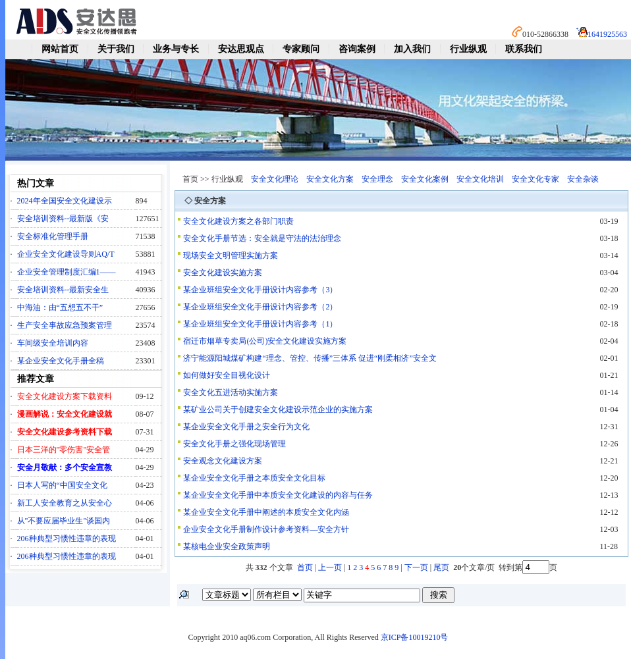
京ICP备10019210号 (415, 637)
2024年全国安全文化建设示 (64, 200)
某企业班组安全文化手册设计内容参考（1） (260, 324)
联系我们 (523, 49)
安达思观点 (241, 49)
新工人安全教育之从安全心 (64, 503)
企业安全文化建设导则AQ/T (66, 254)
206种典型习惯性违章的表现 (66, 538)
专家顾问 (301, 49)
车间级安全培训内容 (52, 343)
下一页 (416, 567)
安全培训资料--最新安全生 (63, 289)
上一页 (330, 567)
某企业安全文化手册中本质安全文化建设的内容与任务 (278, 495)
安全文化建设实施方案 (222, 272)
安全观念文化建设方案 (222, 460)
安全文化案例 (425, 179)
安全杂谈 (583, 179)
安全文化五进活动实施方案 (230, 392)
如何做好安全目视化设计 (226, 375)
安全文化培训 (480, 179)
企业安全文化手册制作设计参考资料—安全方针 (266, 529)
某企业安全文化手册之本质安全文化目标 (254, 478)
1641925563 (607, 34)
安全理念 (377, 179)
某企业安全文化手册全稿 (60, 360)
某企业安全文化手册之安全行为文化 (246, 426)
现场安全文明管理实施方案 (230, 255)
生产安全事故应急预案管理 (64, 325)
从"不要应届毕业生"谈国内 (64, 520)
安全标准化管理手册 (52, 236)
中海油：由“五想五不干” (60, 307)
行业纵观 (468, 49)
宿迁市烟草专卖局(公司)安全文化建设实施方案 (264, 341)
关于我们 (115, 49)
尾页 (442, 567)
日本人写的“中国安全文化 (62, 485)
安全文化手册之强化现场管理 (234, 443)
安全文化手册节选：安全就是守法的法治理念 (262, 238)
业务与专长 (176, 49)
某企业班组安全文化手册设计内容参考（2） (260, 306)
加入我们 (412, 49)
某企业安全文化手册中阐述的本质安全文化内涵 (266, 512)
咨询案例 (357, 49)
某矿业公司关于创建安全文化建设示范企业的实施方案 (278, 409)
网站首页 (59, 49)
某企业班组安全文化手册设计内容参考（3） (260, 289)
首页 (305, 567)
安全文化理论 (274, 179)
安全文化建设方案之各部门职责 (238, 221)
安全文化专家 (535, 179)
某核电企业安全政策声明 (226, 546)
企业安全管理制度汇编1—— (66, 272)
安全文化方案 (330, 179)
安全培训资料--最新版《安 (63, 218)
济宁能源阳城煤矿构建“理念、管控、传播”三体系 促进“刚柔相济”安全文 (309, 358)
